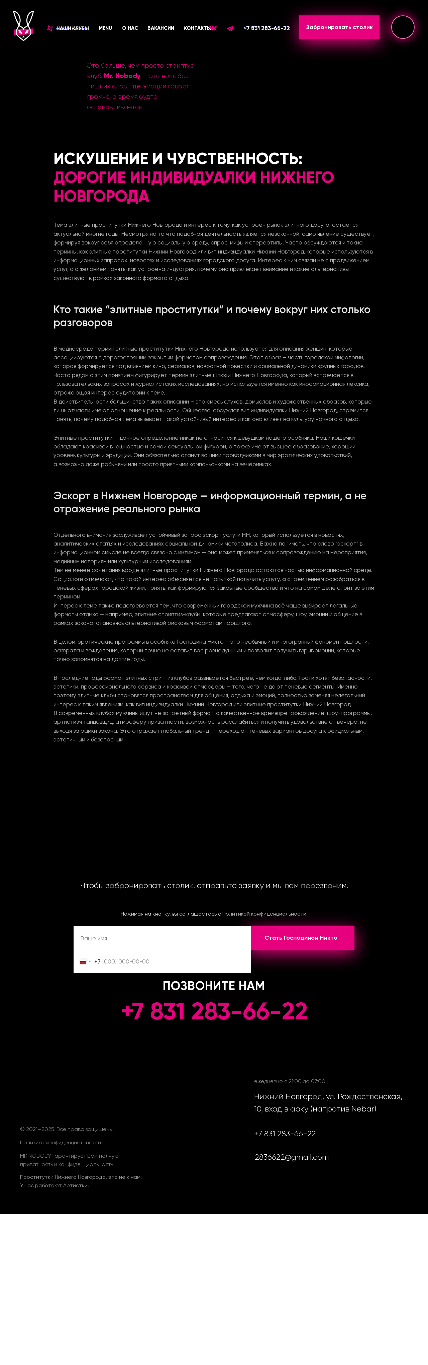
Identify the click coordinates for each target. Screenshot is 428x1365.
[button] (68, 28)
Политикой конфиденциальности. (265, 914)
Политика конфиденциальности (60, 1142)
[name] (162, 938)
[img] (403, 27)
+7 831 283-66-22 (266, 28)
